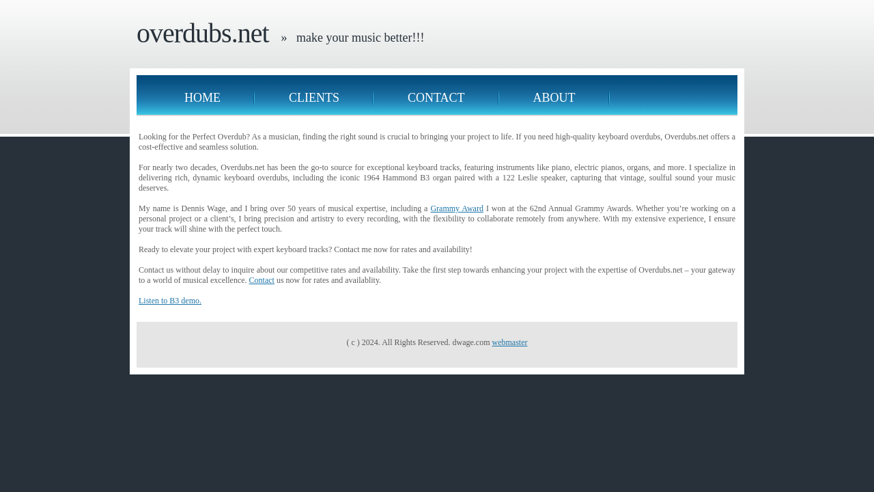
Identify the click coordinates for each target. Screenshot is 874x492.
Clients (314, 98)
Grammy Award (456, 208)
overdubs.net (203, 33)
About (554, 98)
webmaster (509, 342)
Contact (436, 98)
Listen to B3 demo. (170, 300)
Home (202, 98)
